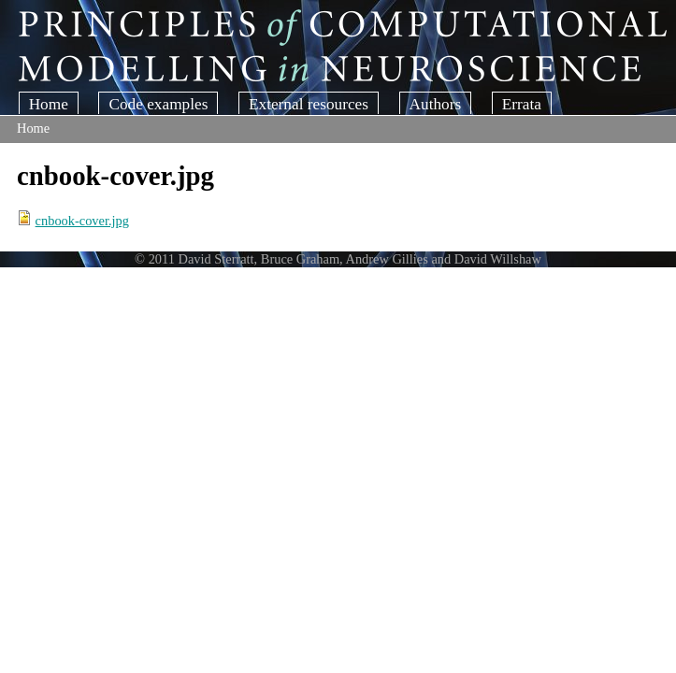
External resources (308, 104)
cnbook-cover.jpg (82, 220)
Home (48, 104)
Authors (436, 104)
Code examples (158, 104)
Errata (521, 104)
